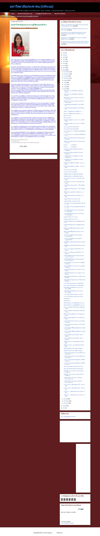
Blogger (64, 532)
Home (12, 13)
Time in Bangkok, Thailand (67, 523)
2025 (64, 55)
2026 (64, 52)
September (67, 78)
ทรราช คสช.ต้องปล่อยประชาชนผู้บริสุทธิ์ (73, 283)
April (65, 88)
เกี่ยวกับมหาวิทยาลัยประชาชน (25, 13)
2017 (64, 67)
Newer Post (14, 157)
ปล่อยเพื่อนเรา (67, 298)
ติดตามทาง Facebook (60, 13)
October (66, 76)
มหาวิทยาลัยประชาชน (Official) (31, 6)
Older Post (53, 157)
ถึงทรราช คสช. (67, 115)
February (66, 401)
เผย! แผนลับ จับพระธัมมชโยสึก (71, 126)
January (66, 403)
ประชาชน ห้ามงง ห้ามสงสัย (70, 169)
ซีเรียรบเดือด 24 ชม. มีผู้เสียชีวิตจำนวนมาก (74, 303)
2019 (64, 63)
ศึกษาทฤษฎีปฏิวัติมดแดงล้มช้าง (68, 416)
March (65, 399)
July (65, 82)
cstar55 (54, 532)
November (66, 74)
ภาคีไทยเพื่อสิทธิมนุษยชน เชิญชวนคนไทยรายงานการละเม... (74, 256)
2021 (64, 59)
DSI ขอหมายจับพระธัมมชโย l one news (73, 366)
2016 (64, 70)
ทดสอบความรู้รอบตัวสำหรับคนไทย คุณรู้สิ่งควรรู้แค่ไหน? (25, 16)
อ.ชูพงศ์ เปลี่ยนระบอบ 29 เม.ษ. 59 (72, 199)
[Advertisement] (71, 431)
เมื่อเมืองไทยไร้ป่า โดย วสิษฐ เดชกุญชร (73, 348)
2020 (64, 61)
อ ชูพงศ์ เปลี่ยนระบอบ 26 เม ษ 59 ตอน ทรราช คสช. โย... (73, 378)
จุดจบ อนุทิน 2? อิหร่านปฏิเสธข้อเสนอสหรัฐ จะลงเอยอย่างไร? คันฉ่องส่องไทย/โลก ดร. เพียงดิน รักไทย (73, 33)
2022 (64, 57)
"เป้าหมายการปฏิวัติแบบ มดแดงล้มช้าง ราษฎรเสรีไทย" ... (73, 235)
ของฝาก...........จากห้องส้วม (70, 144)
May (65, 86)
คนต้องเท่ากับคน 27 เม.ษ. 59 (70, 217)
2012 (64, 408)
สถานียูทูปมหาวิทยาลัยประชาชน (43, 13)
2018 (64, 65)
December (66, 71)
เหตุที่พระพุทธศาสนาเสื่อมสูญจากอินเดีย (73, 174)
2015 (64, 405)
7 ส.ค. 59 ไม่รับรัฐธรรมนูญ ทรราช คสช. (73, 294)
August (66, 80)
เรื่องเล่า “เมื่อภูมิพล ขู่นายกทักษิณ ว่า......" (73, 111)
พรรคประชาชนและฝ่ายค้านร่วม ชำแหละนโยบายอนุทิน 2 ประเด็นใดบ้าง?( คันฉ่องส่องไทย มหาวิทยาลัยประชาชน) (75, 42)
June (65, 84)
